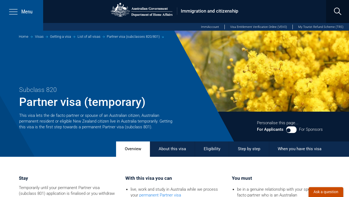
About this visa (172, 148)
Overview (133, 148)
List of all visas (89, 36)
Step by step (249, 148)
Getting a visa (60, 36)
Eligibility (212, 148)
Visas (39, 36)
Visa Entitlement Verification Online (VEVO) (258, 27)
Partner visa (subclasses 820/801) (133, 36)
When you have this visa (299, 148)
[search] (337, 11)
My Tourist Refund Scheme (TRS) (321, 27)
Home (23, 36)
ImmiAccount (210, 27)
